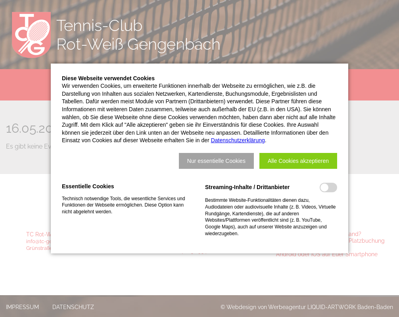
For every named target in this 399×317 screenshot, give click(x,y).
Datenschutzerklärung (238, 140)
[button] (216, 161)
